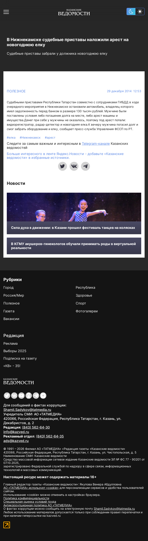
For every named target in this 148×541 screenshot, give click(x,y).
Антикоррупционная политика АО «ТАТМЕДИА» (37, 505)
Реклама (10, 343)
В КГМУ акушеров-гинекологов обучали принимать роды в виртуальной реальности (73, 246)
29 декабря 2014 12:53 (124, 91)
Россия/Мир (13, 295)
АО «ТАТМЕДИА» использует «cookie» (31, 487)
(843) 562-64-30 (36, 427)
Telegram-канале (96, 143)
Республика (85, 287)
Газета (8, 311)
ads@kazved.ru (16, 441)
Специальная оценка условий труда (29, 501)
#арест (50, 137)
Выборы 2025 (14, 351)
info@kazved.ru (16, 432)
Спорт (81, 303)
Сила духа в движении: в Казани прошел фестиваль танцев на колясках (73, 228)
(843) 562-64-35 (50, 436)
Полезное (16, 91)
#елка (11, 137)
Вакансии (11, 319)
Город (8, 287)
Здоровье (84, 295)
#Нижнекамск (30, 137)
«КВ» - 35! (11, 366)
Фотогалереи (87, 311)
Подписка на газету (20, 358)
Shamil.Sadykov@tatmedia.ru (27, 410)
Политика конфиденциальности (26, 498)
